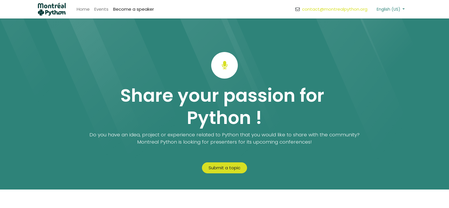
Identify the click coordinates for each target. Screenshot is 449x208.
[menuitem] (83, 9)
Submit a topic (224, 168)
